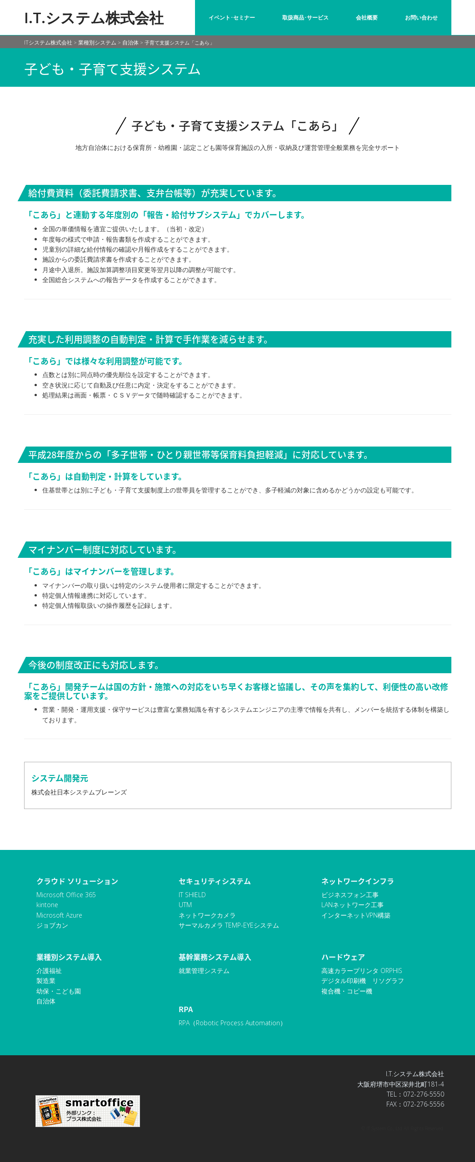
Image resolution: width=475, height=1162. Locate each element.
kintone (47, 904)
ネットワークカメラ (207, 915)
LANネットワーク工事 (352, 904)
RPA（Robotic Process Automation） (232, 1022)
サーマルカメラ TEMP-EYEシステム (229, 925)
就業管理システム (204, 970)
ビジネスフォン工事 (350, 894)
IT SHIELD (192, 894)
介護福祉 (49, 970)
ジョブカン (52, 925)
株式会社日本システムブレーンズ (79, 792)
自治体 (45, 1001)
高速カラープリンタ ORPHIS (361, 970)
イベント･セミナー (232, 17)
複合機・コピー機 (346, 991)
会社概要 (367, 17)
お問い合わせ (421, 17)
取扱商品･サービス (305, 17)
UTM (185, 904)
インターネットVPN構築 (355, 915)
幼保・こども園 (58, 991)
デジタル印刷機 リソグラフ (362, 980)
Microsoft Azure (59, 915)
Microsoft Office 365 (66, 894)
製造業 (45, 980)
